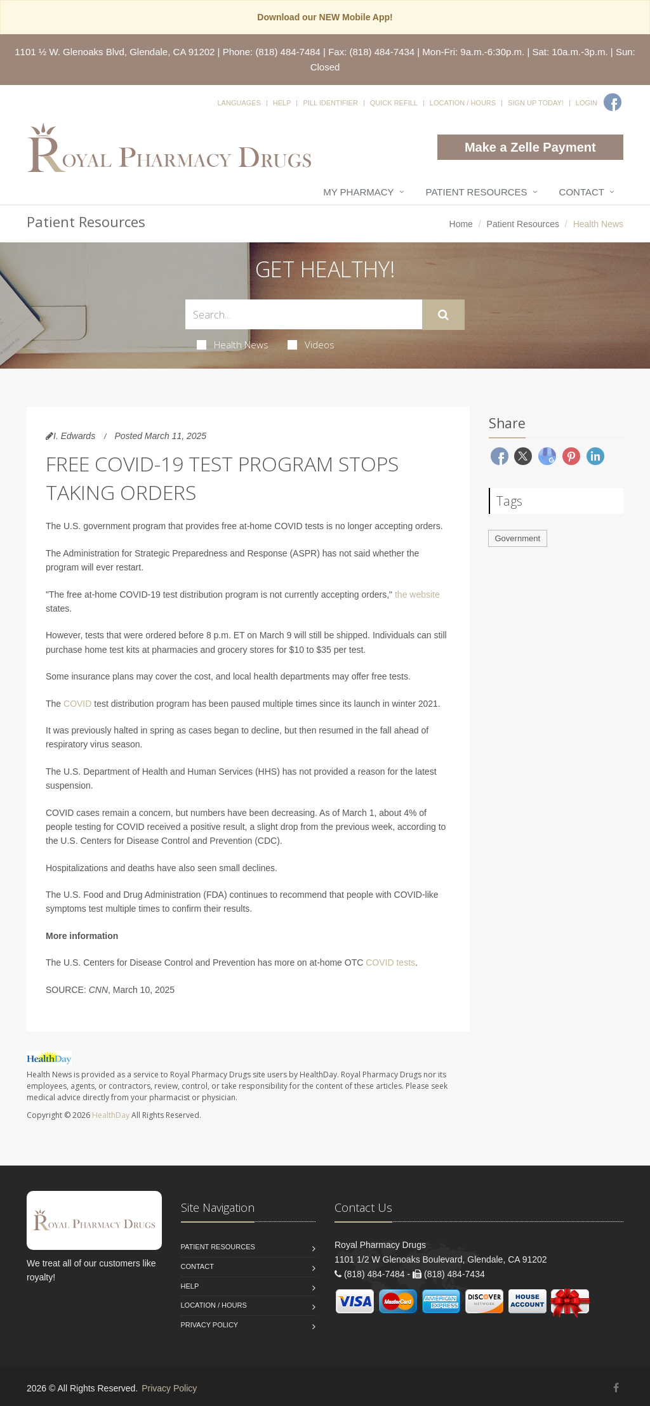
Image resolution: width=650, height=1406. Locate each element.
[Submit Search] (443, 314)
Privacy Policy (210, 1325)
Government (518, 538)
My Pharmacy (358, 192)
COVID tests (390, 962)
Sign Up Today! (536, 103)
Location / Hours (463, 103)
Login (586, 103)
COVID (77, 704)
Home (461, 224)
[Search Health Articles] (303, 314)
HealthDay (110, 1115)
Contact (581, 192)
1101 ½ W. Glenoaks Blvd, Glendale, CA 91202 (115, 51)
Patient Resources (476, 192)
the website (417, 594)
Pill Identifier (330, 103)
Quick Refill (394, 103)
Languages (238, 103)
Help (282, 103)
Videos (311, 344)
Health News (233, 344)
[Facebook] (612, 102)
